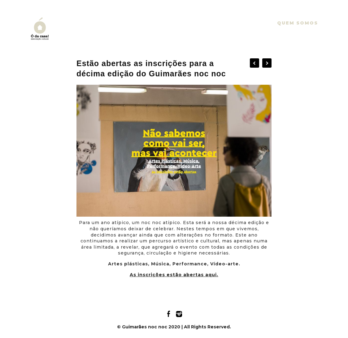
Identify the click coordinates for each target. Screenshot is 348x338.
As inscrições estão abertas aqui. (174, 274)
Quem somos (297, 23)
